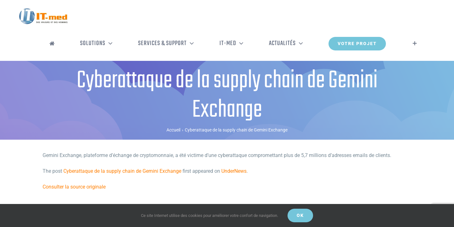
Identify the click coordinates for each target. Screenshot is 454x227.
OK (300, 215)
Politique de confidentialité (126, 201)
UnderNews (234, 145)
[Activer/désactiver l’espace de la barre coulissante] (424, 17)
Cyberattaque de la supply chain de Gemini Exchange (122, 145)
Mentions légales (165, 201)
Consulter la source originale (74, 161)
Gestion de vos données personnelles (213, 201)
